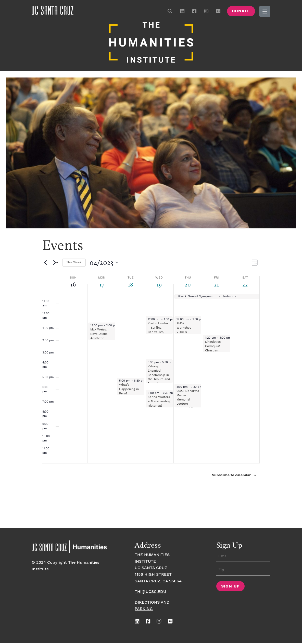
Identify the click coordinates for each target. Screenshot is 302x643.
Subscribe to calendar (231, 474)
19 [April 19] (159, 283)
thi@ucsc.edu (150, 591)
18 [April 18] (130, 283)
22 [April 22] (245, 283)
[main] (151, 379)
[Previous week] (45, 262)
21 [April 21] (216, 283)
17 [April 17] (101, 283)
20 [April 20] (188, 283)
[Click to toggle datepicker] (104, 262)
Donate (241, 11)
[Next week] (55, 262)
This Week (74, 261)
